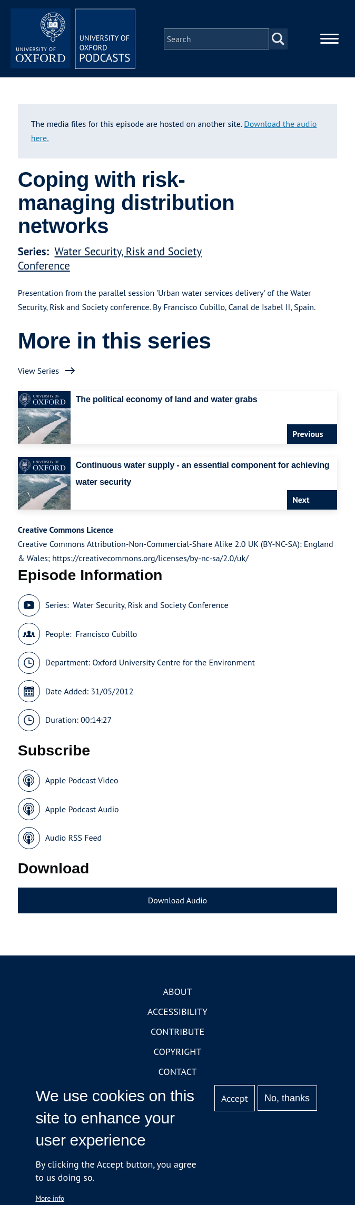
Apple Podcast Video (82, 781)
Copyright (178, 1053)
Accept (234, 1098)
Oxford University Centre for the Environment (173, 663)
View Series (38, 371)
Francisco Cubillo (106, 634)
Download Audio (177, 900)
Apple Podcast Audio (82, 809)
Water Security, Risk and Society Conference (150, 606)
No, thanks (287, 1098)
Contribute (177, 1033)
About (177, 993)
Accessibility (177, 1013)
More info (49, 1198)
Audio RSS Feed (73, 838)
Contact (178, 1073)
